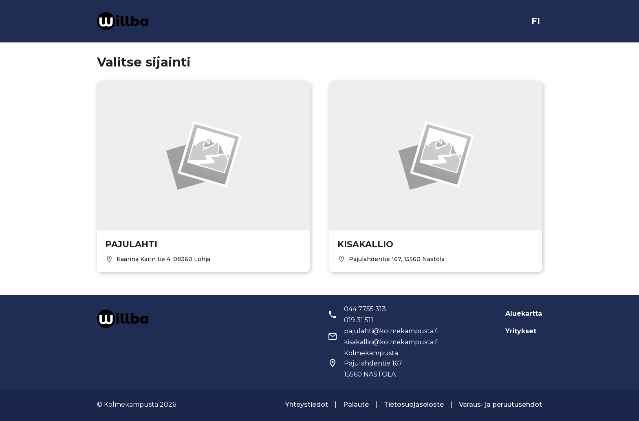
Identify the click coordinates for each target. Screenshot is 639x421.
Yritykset (520, 331)
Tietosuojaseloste (414, 404)
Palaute (356, 404)
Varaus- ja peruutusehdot (500, 404)
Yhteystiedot (306, 404)
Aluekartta (523, 313)
